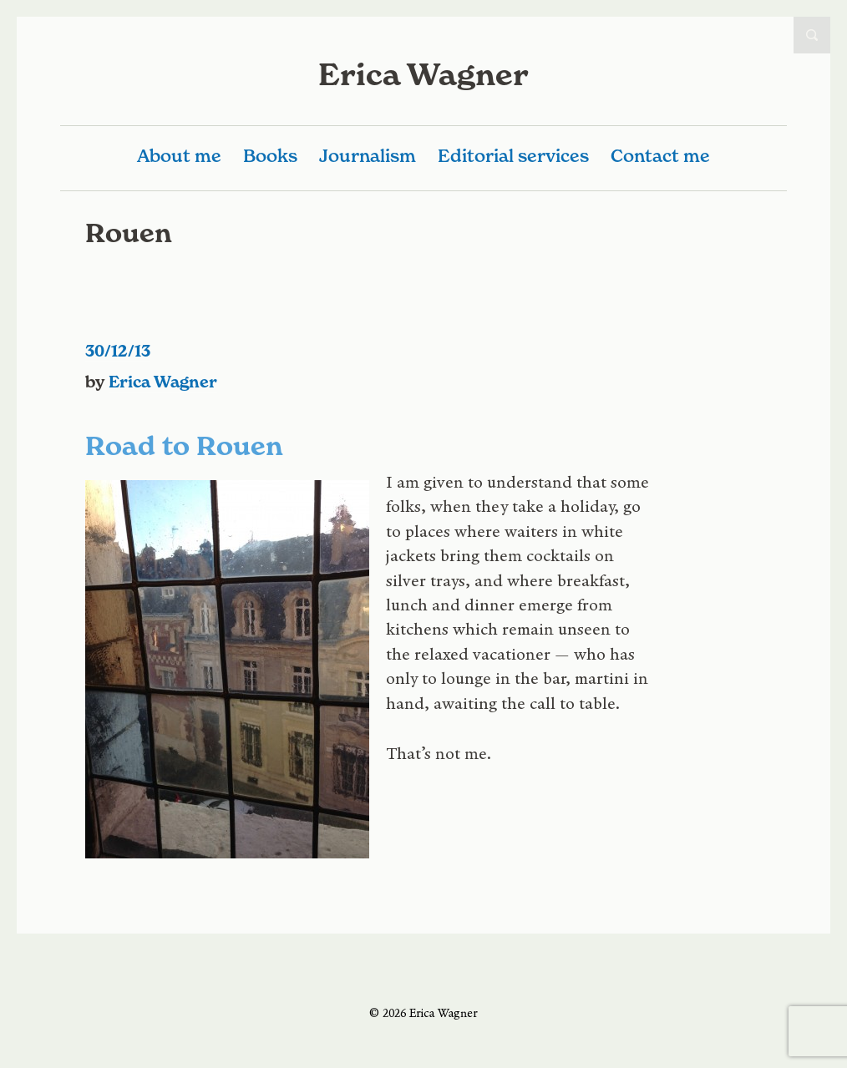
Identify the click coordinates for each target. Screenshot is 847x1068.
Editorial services (513, 155)
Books (270, 155)
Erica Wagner (423, 74)
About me (179, 155)
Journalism (367, 155)
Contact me (660, 155)
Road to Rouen (184, 446)
